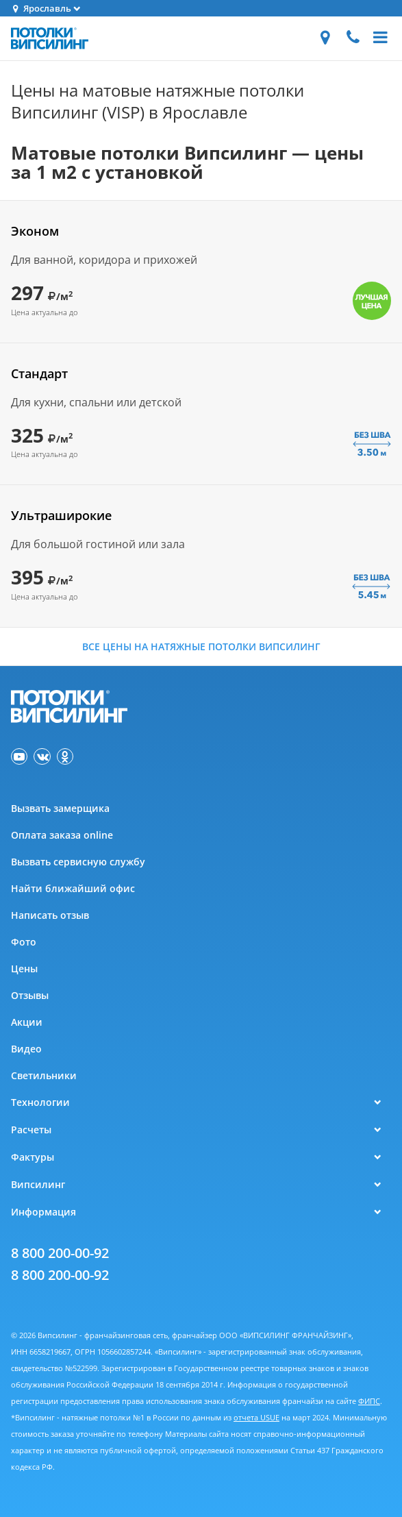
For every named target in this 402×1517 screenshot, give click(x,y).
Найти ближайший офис (73, 888)
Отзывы (30, 995)
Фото (23, 941)
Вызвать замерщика (60, 808)
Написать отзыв (50, 915)
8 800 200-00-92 (60, 1253)
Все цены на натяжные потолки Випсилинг (201, 646)
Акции (26, 1021)
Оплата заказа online (62, 834)
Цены (24, 968)
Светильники (44, 1075)
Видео (26, 1048)
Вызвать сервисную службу (78, 861)
